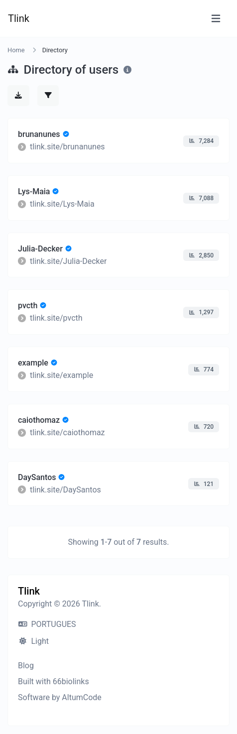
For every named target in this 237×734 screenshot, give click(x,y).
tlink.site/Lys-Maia (62, 204)
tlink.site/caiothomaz (67, 432)
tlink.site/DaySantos (65, 489)
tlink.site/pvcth (56, 318)
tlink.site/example (61, 375)
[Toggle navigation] (216, 18)
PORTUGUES (47, 624)
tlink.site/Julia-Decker (68, 260)
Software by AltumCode (60, 697)
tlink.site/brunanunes (67, 146)
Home (15, 50)
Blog (26, 665)
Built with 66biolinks (53, 681)
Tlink (18, 18)
